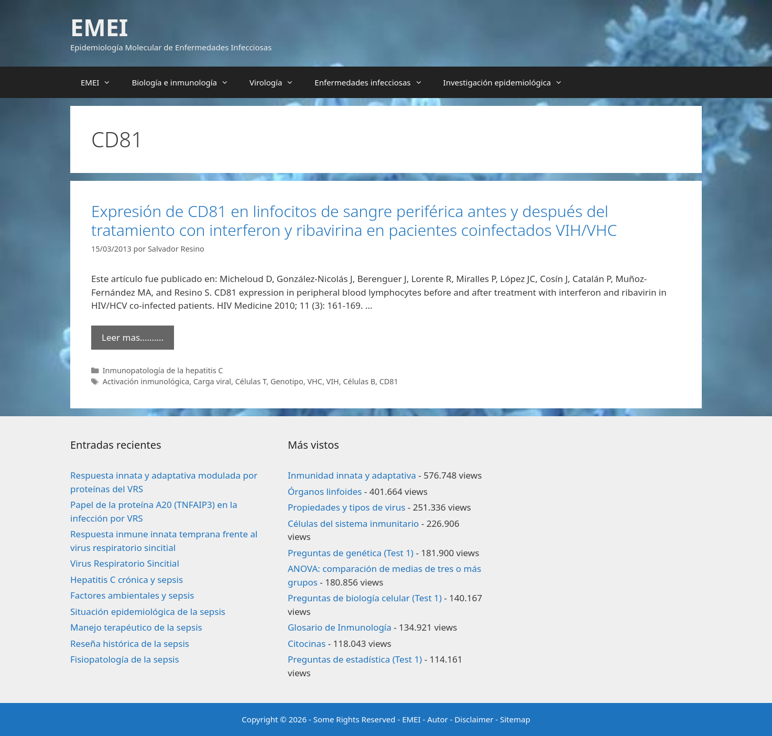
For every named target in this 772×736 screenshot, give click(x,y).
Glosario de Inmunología (340, 627)
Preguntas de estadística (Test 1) (355, 659)
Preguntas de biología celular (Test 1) (365, 598)
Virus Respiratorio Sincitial (124, 563)
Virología (276, 82)
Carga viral (212, 381)
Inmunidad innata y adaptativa (352, 475)
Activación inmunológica (146, 381)
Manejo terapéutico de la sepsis (136, 627)
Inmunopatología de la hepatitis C (163, 370)
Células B (359, 381)
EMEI (99, 27)
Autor (437, 719)
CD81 (388, 381)
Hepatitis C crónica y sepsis (126, 579)
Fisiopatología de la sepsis (124, 659)
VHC (314, 381)
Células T (251, 381)
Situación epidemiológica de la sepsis (147, 611)
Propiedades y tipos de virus (346, 507)
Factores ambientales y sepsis (132, 595)
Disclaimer (473, 719)
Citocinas (306, 643)
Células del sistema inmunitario (353, 523)
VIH (333, 381)
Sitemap (515, 719)
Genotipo (286, 381)
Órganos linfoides (325, 491)
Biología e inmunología (185, 82)
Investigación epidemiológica (508, 82)
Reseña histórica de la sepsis (129, 643)
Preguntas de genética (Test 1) (351, 553)
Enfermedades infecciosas (373, 82)
